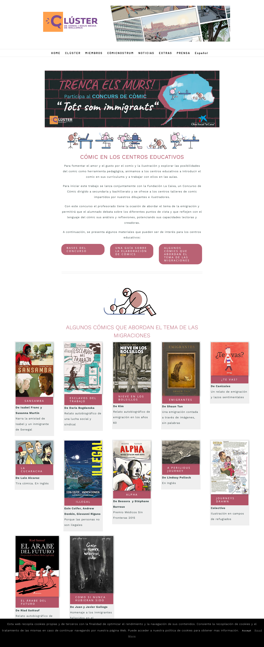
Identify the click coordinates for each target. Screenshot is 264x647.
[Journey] (181, 442)
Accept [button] (246, 630)
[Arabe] (37, 537)
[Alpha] (132, 442)
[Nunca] (91, 537)
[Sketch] (229, 442)
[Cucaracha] (34, 442)
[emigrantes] (181, 343)
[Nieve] (132, 343)
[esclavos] (83, 343)
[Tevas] (229, 343)
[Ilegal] (83, 442)
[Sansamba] (34, 343)
